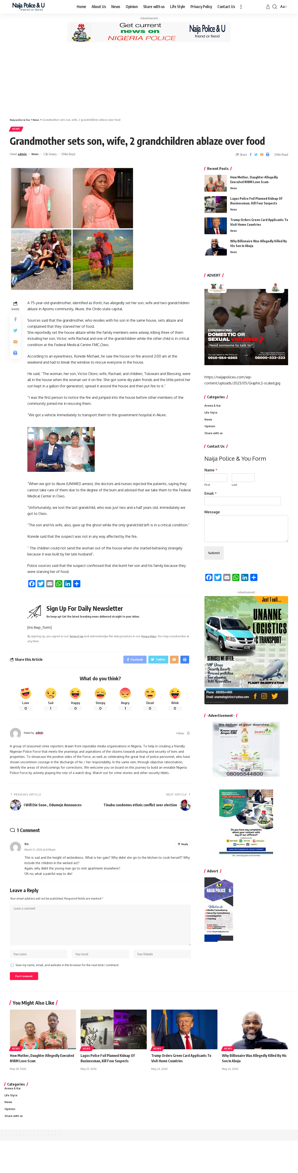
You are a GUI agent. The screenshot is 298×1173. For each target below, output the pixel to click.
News (17, 129)
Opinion (210, 428)
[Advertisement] (149, 79)
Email (210, 496)
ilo (26, 846)
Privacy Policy (153, 637)
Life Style (211, 414)
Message (212, 514)
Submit (214, 556)
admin (24, 155)
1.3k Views (53, 155)
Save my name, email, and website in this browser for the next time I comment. (67, 969)
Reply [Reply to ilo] (184, 846)
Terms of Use (78, 637)
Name (210, 473)
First (207, 487)
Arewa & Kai (213, 407)
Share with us (214, 436)
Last (234, 487)
